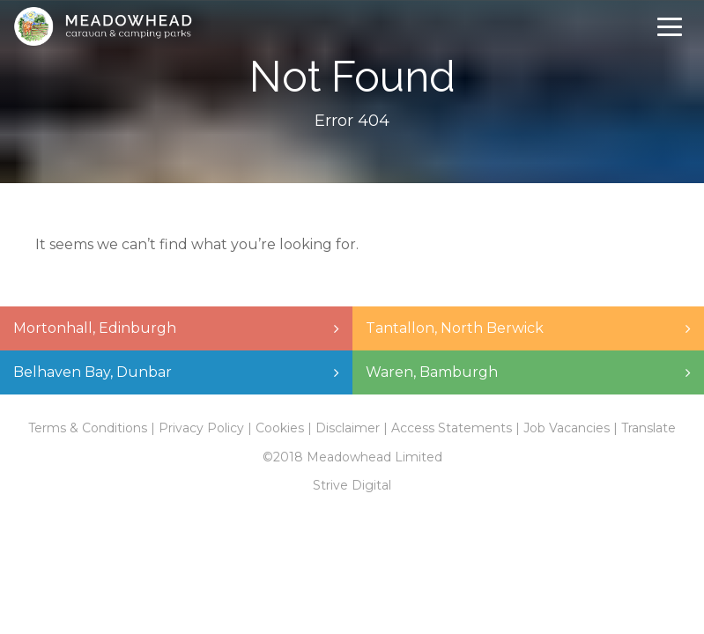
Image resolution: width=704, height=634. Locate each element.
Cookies (280, 428)
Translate (648, 428)
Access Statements (451, 428)
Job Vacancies (566, 428)
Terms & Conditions (87, 428)
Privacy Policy (201, 428)
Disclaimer (347, 428)
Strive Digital (352, 485)
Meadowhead (102, 26)
